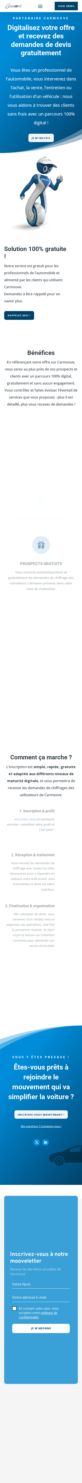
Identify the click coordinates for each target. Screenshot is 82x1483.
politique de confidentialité (38, 1315)
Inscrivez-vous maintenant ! (41, 1114)
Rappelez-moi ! (19, 315)
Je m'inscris (41, 138)
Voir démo (66, 6)
